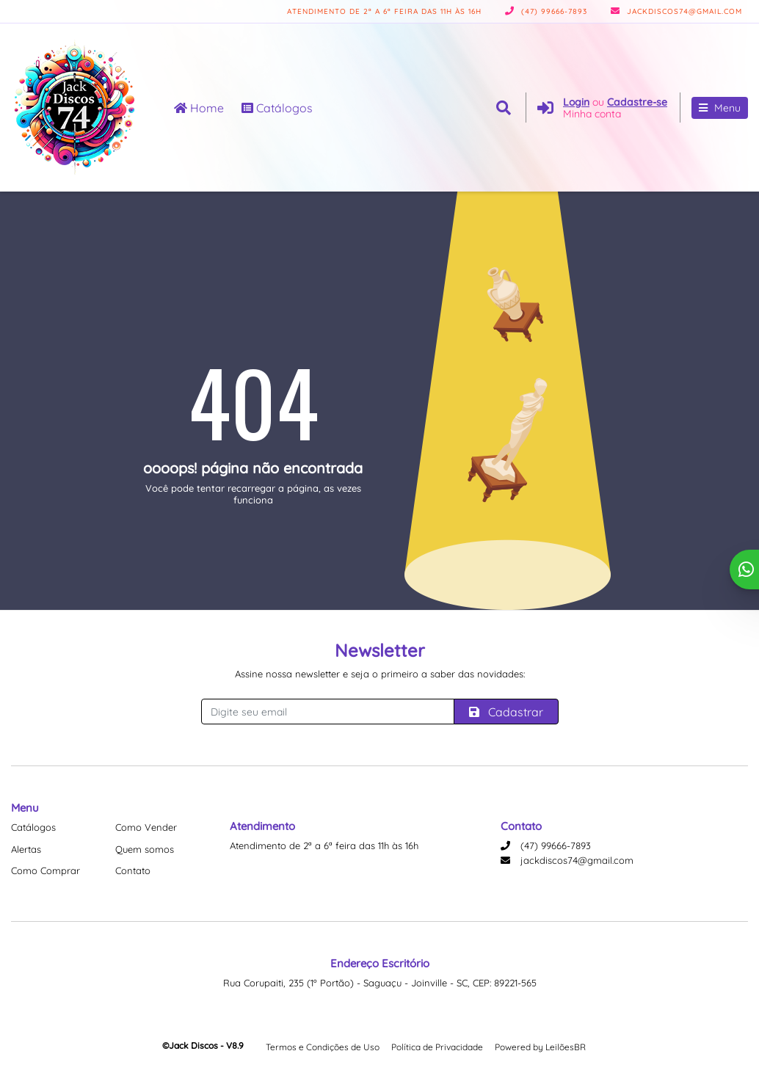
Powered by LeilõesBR (540, 1046)
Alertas (26, 849)
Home (199, 108)
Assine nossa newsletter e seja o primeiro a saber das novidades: (380, 674)
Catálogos (277, 108)
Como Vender (146, 827)
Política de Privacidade (437, 1046)
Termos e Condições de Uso (323, 1046)
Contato (132, 870)
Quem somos (144, 849)
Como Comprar (45, 870)
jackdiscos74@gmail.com (676, 11)
